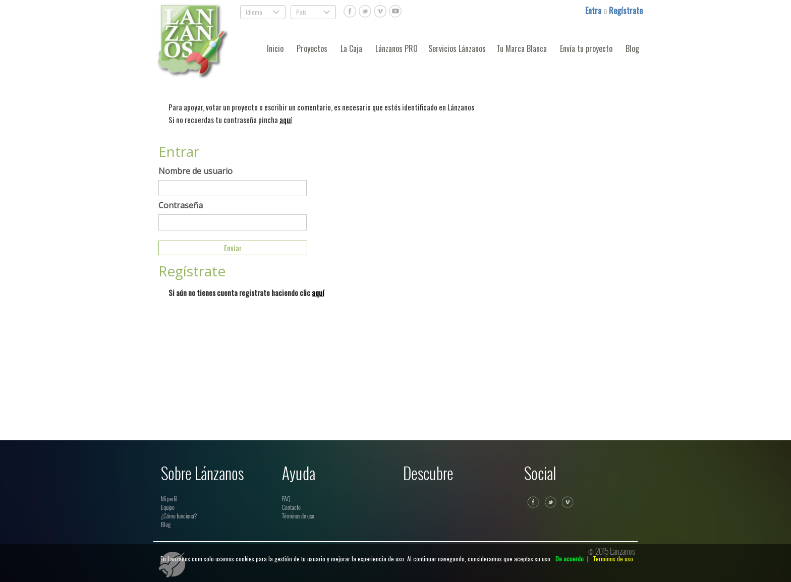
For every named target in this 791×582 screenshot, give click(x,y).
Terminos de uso (613, 558)
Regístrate (626, 11)
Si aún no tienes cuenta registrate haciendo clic (246, 292)
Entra (594, 11)
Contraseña (180, 205)
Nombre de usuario (195, 171)
